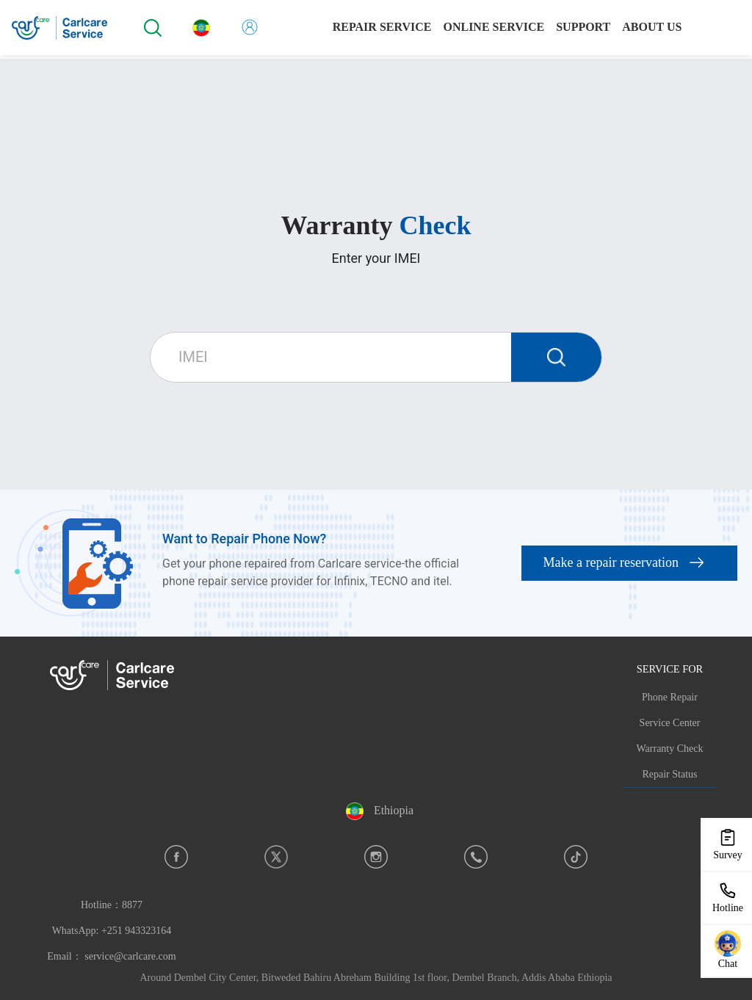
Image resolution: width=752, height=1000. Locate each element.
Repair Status (669, 774)
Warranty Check (670, 748)
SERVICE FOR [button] (670, 669)
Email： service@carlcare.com (111, 956)
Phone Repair (670, 697)
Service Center (670, 722)
